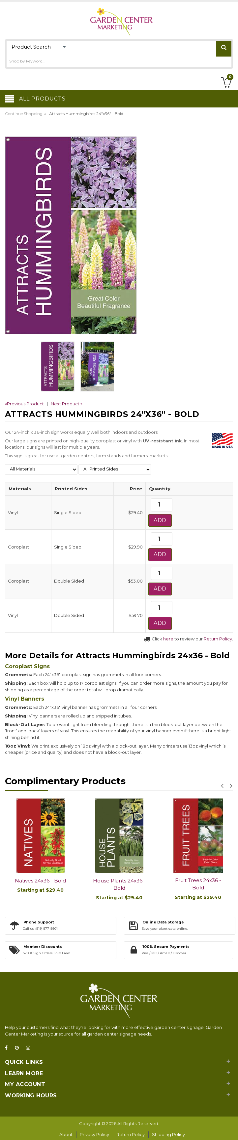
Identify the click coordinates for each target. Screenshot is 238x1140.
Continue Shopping (24, 113)
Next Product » (66, 403)
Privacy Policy (94, 1134)
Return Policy (218, 638)
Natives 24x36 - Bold (40, 880)
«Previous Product (24, 403)
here (168, 638)
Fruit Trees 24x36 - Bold (198, 884)
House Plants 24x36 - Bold (119, 884)
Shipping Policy (168, 1134)
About (66, 1134)
